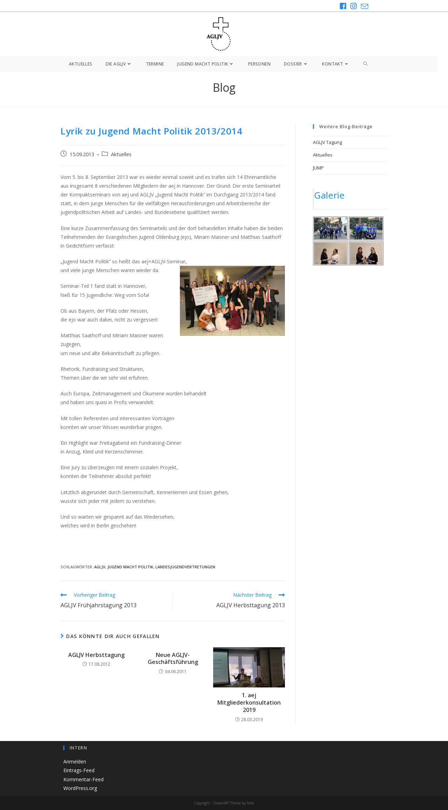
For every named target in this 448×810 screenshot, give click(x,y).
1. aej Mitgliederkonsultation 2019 (249, 702)
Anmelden (74, 761)
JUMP (318, 168)
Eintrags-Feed (78, 770)
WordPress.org (80, 788)
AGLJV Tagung (327, 142)
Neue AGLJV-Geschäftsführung (173, 658)
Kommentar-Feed (83, 779)
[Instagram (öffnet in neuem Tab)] (353, 6)
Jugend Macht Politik (130, 566)
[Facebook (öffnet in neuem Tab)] (343, 6)
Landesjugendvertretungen (185, 566)
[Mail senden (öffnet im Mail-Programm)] (363, 6)
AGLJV (99, 566)
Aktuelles (121, 154)
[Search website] (365, 64)
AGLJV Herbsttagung (96, 655)
